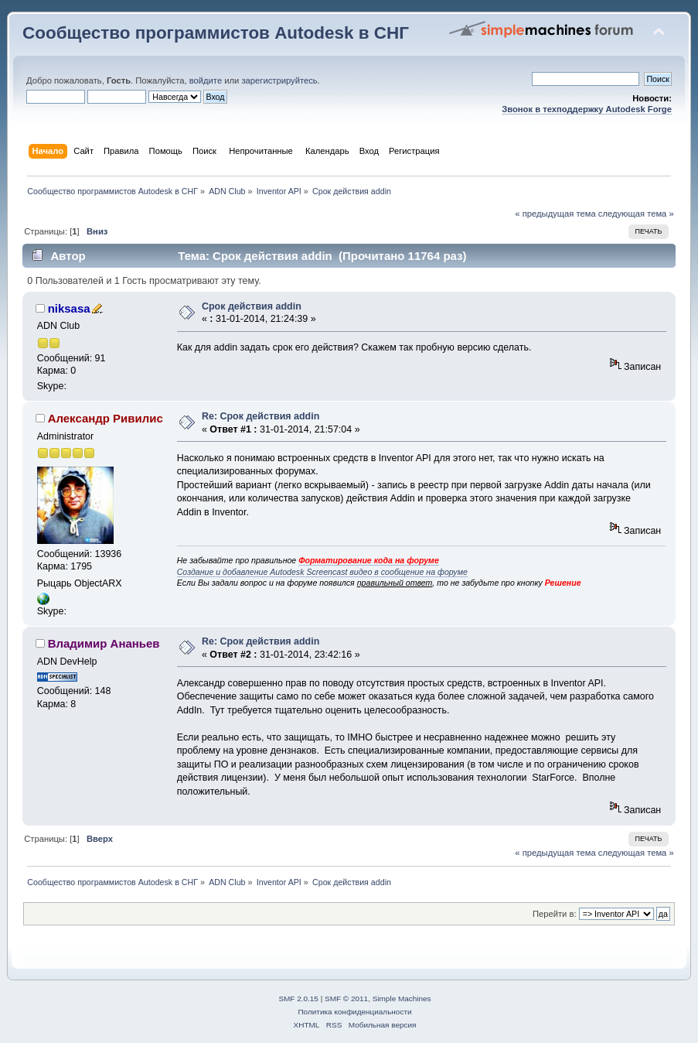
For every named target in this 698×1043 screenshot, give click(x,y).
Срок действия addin (251, 306)
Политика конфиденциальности (354, 1011)
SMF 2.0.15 (298, 998)
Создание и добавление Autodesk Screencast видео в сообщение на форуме (322, 571)
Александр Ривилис (105, 418)
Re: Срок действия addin (260, 416)
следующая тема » (636, 213)
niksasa (69, 308)
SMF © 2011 (346, 998)
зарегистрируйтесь (279, 80)
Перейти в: (555, 913)
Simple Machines (402, 998)
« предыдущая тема (555, 213)
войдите (205, 80)
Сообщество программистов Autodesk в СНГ (215, 33)
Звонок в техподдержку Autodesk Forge (587, 109)
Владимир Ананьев (104, 643)
